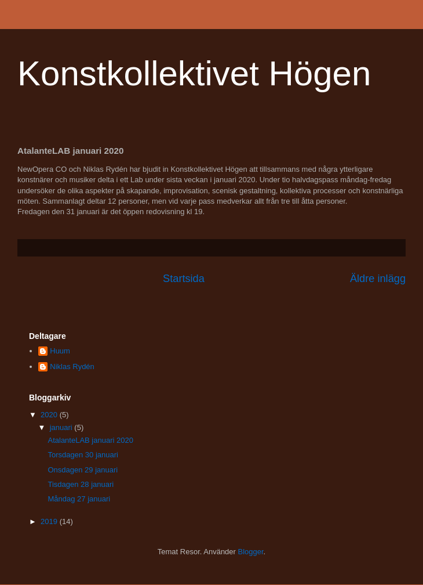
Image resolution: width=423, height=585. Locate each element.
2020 (50, 414)
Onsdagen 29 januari (83, 469)
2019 (50, 521)
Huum (60, 350)
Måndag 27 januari (79, 498)
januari (62, 427)
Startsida (184, 278)
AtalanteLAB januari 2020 (90, 440)
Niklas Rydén (72, 366)
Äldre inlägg (378, 278)
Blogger (251, 551)
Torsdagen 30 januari (83, 454)
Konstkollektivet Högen (194, 73)
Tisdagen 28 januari (81, 484)
